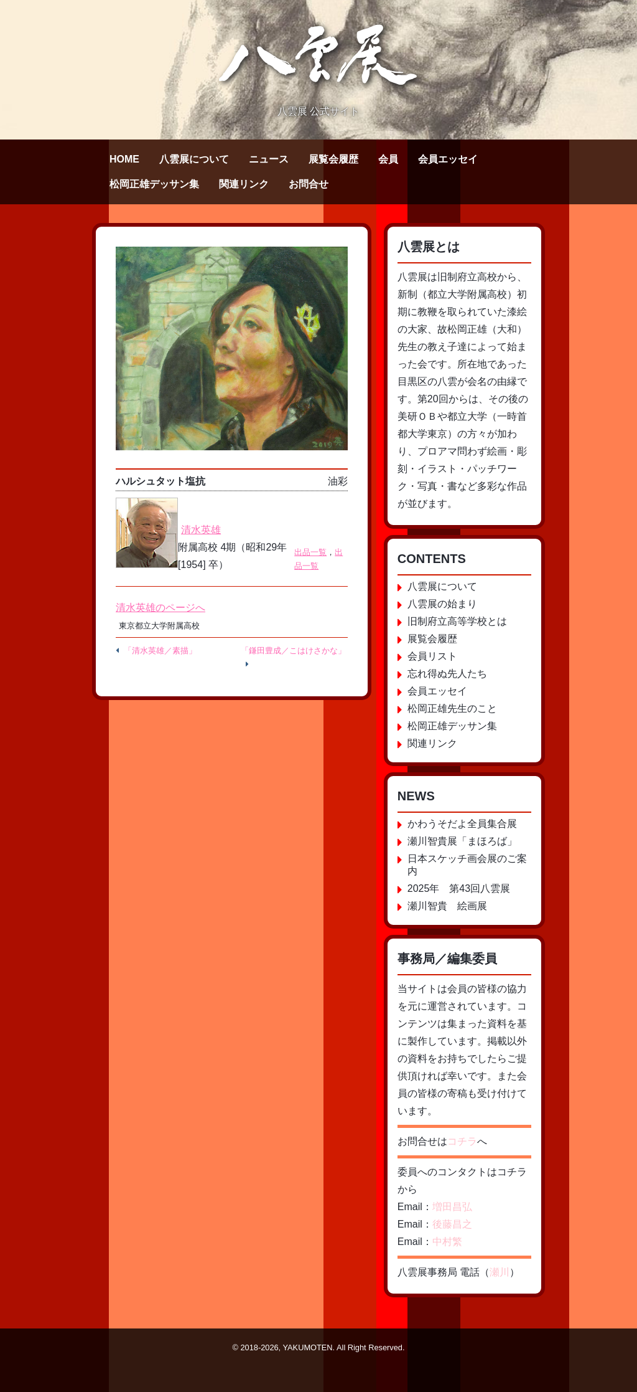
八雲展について (194, 159)
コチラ (462, 1141)
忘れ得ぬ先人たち (447, 673)
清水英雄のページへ (160, 607)
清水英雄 (201, 529)
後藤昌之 (452, 1224)
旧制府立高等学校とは (457, 621)
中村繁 (447, 1241)
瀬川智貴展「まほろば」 (462, 841)
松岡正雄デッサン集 (154, 184)
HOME (124, 159)
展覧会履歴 (333, 159)
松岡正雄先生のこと (452, 708)
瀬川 (499, 1272)
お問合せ (308, 184)
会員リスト (432, 656)
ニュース (269, 159)
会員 (388, 159)
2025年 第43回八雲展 (458, 888)
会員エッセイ (448, 159)
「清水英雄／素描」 (160, 650)
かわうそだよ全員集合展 (462, 823)
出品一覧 (310, 552)
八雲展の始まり (442, 604)
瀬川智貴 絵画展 (447, 906)
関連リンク (244, 184)
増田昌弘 (452, 1206)
